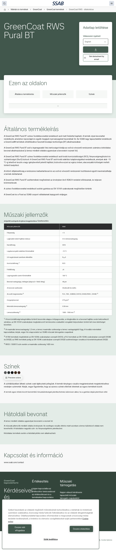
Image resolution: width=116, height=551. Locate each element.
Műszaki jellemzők (58, 94)
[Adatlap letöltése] (95, 49)
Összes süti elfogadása (28, 530)
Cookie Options (105, 540)
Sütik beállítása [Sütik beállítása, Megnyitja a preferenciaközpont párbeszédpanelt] (51, 539)
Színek (92, 94)
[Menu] (111, 3)
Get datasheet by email (94, 58)
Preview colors (13, 378)
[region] (50, 525)
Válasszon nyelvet (92, 36)
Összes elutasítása (72, 530)
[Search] (4, 3)
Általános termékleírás (24, 94)
